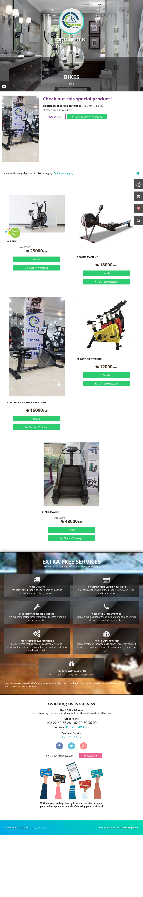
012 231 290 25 (71, 737)
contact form (91, 755)
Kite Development (128, 827)
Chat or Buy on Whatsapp (89, 116)
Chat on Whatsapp (38, 267)
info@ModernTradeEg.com (59, 755)
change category (64, 173)
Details (36, 259)
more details (54, 116)
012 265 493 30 (73, 39)
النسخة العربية (40, 827)
